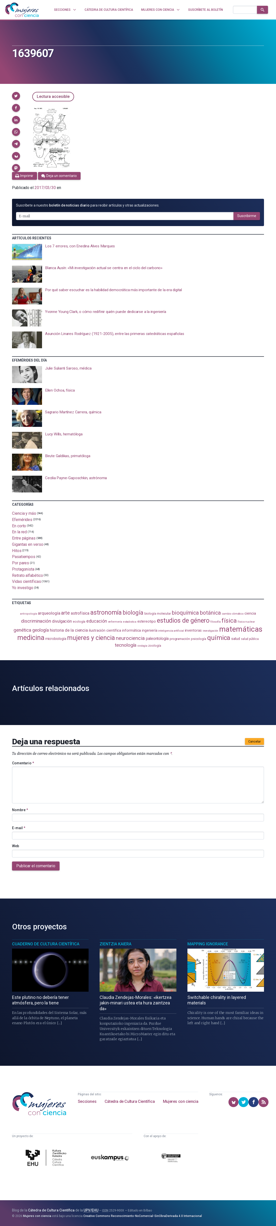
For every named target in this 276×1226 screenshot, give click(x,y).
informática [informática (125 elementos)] (131, 630)
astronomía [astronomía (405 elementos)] (106, 612)
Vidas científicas (26, 581)
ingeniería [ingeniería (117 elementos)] (149, 630)
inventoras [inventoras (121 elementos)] (193, 630)
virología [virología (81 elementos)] (142, 645)
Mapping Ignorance (207, 944)
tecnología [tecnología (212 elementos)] (125, 645)
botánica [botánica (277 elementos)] (210, 613)
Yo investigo (22, 587)
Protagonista (23, 569)
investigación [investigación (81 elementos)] (210, 630)
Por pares (20, 563)
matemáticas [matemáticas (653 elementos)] (240, 629)
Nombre (20, 810)
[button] (16, 96)
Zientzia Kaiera (115, 944)
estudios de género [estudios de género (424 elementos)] (183, 620)
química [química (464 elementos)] (218, 637)
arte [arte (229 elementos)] (65, 613)
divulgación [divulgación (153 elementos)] (62, 621)
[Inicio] (22, 10)
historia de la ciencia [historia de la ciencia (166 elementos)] (69, 630)
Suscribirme (246, 216)
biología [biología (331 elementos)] (133, 612)
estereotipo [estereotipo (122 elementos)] (146, 621)
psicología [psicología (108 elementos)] (198, 639)
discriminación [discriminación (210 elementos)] (36, 621)
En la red (19, 532)
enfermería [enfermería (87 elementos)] (115, 621)
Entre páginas (24, 538)
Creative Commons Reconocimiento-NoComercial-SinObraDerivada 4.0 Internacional (142, 1216)
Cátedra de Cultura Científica (130, 1101)
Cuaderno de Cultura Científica (45, 944)
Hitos (17, 550)
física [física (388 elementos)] (229, 620)
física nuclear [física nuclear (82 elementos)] (246, 621)
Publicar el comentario (35, 865)
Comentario (23, 763)
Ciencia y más (24, 513)
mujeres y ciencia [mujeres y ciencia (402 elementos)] (91, 637)
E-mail (18, 828)
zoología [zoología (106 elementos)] (154, 645)
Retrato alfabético (27, 575)
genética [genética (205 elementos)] (22, 630)
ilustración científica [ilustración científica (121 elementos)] (105, 630)
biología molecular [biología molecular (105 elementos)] (157, 613)
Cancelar (254, 741)
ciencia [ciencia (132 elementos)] (250, 613)
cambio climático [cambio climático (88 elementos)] (232, 613)
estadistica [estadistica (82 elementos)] (129, 621)
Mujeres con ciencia (180, 1101)
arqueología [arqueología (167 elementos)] (49, 613)
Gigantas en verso (27, 544)
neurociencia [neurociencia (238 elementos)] (130, 638)
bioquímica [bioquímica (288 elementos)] (185, 613)
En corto (19, 525)
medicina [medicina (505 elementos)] (30, 638)
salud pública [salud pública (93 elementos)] (250, 639)
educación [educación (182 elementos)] (96, 621)
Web (15, 846)
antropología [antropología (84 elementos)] (28, 613)
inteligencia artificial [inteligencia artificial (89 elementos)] (171, 630)
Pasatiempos (23, 556)
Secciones (87, 1101)
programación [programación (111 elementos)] (180, 639)
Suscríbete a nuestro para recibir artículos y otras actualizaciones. (87, 205)
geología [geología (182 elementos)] (40, 630)
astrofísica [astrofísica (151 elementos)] (80, 613)
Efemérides (22, 519)
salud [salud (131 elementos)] (235, 638)
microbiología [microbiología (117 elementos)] (55, 639)
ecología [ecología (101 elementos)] (79, 621)
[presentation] (138, 252)
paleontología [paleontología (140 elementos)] (157, 638)
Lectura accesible (53, 96)
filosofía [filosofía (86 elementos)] (215, 621)
